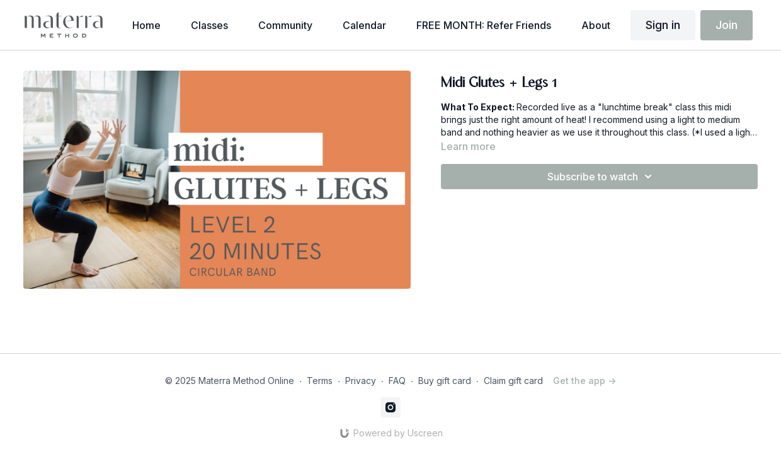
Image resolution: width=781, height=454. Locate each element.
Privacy (360, 380)
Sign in (663, 25)
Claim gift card (513, 380)
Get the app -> (584, 380)
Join (726, 25)
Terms (320, 380)
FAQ (397, 380)
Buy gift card (444, 380)
